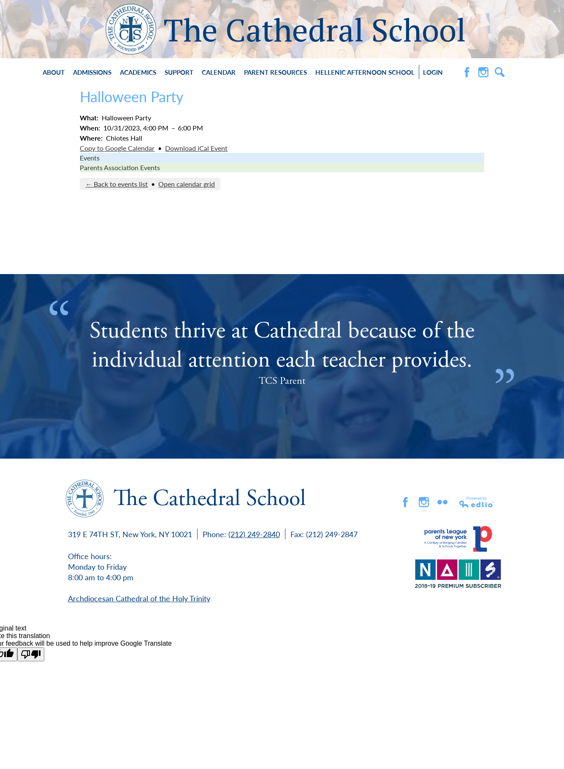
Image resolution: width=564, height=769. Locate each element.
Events (90, 158)
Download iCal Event (196, 148)
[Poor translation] (30, 654)
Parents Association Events (120, 167)
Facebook (467, 72)
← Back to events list (116, 184)
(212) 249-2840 (254, 534)
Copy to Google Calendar (117, 148)
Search (500, 72)
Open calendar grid (186, 184)
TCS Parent (282, 381)
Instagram (483, 72)
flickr (442, 502)
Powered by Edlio (477, 502)
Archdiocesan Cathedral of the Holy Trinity (139, 598)
